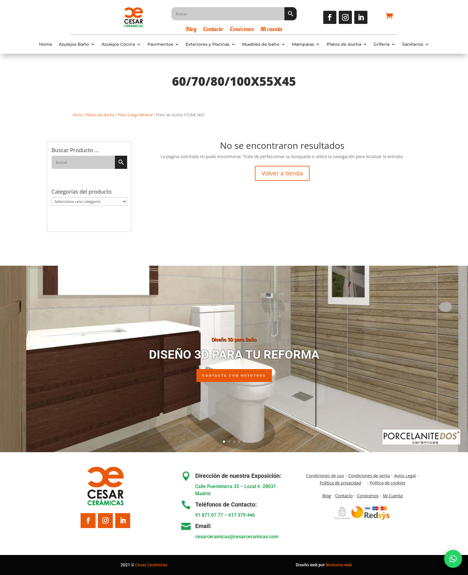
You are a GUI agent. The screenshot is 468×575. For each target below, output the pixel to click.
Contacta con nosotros (234, 378)
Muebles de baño (260, 44)
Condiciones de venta (369, 475)
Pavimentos (160, 44)
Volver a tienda (282, 173)
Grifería (382, 44)
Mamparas (303, 44)
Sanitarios (412, 44)
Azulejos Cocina (118, 44)
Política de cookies (387, 483)
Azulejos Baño (74, 44)
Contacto (213, 30)
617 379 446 (241, 515)
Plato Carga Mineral (135, 114)
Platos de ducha (344, 44)
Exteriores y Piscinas (208, 44)
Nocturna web (339, 564)
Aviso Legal (405, 475)
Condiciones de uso (325, 475)
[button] (453, 559)
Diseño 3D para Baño (234, 342)
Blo (326, 495)
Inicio (77, 114)
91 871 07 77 (209, 515)
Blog (191, 30)
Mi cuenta (271, 30)
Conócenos (241, 30)
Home (45, 44)
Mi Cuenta (393, 495)
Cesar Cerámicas (151, 564)
